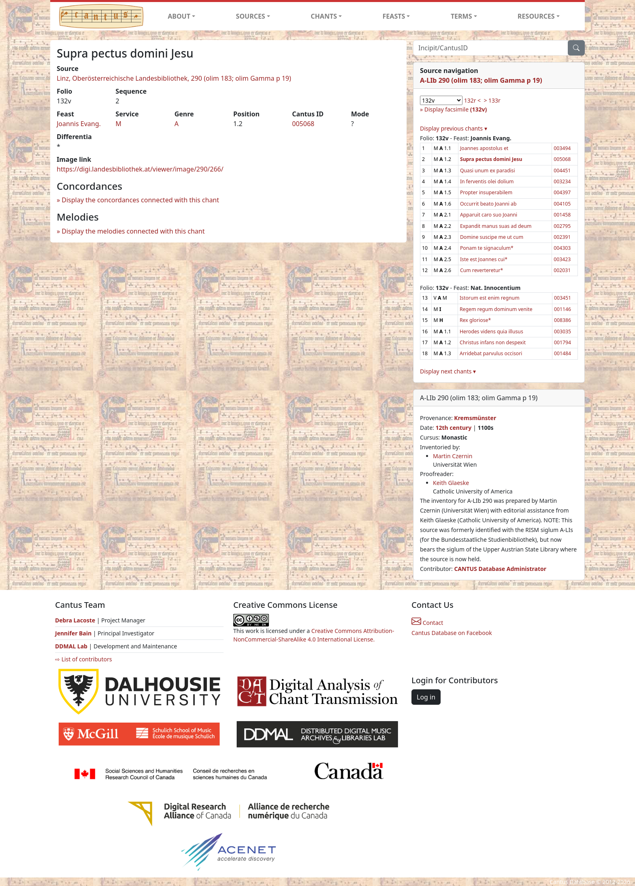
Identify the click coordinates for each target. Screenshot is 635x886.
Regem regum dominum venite (496, 309)
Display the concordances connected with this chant (140, 199)
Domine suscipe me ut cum (491, 237)
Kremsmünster (475, 418)
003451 (562, 297)
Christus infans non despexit (493, 342)
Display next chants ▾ (448, 371)
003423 (562, 259)
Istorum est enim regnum (490, 297)
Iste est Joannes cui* (483, 259)
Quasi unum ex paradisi (487, 170)
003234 (562, 181)
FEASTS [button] (394, 16)
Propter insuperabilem (486, 192)
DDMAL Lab (71, 646)
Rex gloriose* (475, 320)
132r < (472, 100)
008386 (562, 320)
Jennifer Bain (74, 633)
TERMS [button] (461, 16)
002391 (562, 237)
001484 (562, 353)
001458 (562, 214)
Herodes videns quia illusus (491, 331)
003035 (562, 331)
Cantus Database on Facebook (451, 633)
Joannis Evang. (79, 123)
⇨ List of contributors (83, 659)
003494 (562, 148)
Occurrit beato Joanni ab (488, 203)
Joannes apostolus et (484, 148)
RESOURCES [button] (536, 16)
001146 (562, 309)
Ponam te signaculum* (487, 248)
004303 (562, 248)
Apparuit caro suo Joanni (488, 214)
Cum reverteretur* (481, 270)
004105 (562, 203)
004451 (562, 170)
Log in (426, 697)
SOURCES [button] (250, 16)
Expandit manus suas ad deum (496, 226)
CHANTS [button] (324, 16)
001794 (562, 342)
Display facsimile (455, 109)
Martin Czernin (452, 456)
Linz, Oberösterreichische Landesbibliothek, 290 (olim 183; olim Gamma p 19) (174, 78)
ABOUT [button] (179, 16)
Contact (427, 622)
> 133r (492, 100)
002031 (562, 270)
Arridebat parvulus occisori (491, 353)
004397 (562, 192)
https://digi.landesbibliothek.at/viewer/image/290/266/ (140, 169)
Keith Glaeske (451, 483)
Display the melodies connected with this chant (133, 231)
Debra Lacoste (75, 620)
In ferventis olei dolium (487, 181)
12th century (453, 427)
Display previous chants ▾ (453, 128)
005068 (303, 123)
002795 (562, 226)
